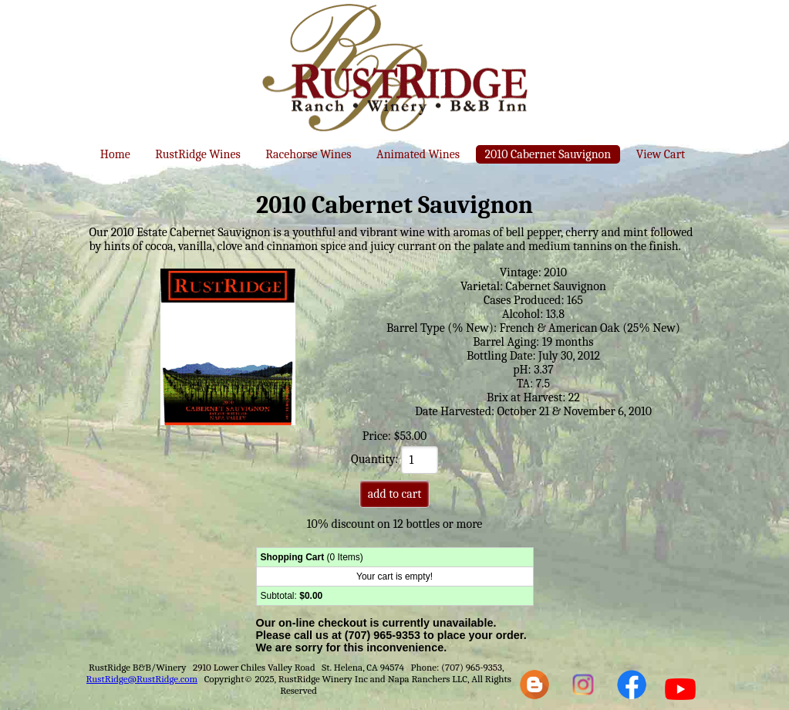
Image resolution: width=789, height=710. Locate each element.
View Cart (660, 154)
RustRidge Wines (198, 154)
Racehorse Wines (308, 154)
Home (115, 154)
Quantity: (394, 459)
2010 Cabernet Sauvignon (548, 154)
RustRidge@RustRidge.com (142, 679)
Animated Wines (418, 154)
